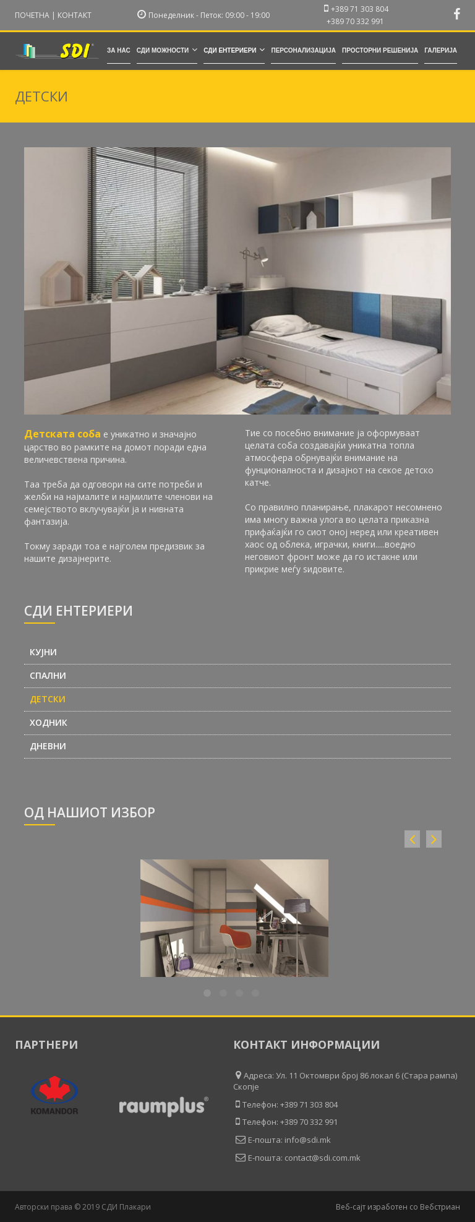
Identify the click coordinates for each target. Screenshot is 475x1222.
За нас (119, 50)
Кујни (43, 652)
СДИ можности (167, 49)
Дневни (48, 746)
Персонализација (303, 50)
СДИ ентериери (234, 49)
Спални (48, 675)
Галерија (440, 50)
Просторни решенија (380, 50)
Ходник (48, 722)
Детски (48, 699)
